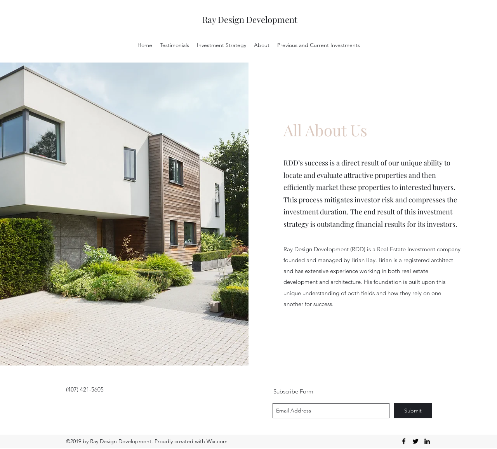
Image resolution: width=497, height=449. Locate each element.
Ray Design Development (249, 19)
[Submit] (413, 410)
